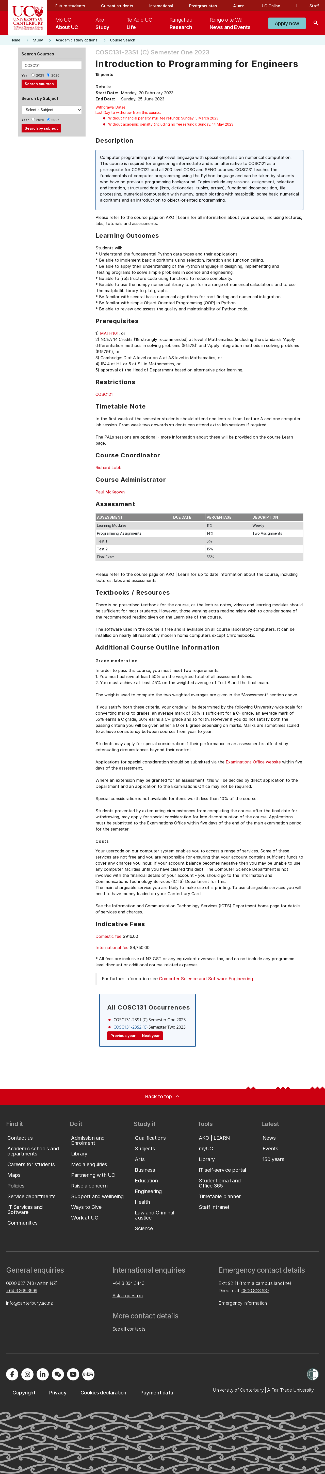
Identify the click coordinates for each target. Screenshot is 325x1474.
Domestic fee (108, 936)
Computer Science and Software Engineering (206, 978)
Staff (314, 5)
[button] (287, 23)
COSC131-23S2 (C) (130, 1027)
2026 (55, 75)
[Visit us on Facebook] (12, 1374)
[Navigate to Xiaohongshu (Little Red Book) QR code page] (88, 1374)
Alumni (239, 5)
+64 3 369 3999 (21, 1290)
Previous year (123, 1035)
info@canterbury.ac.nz (29, 1303)
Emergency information (243, 1303)
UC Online (271, 5)
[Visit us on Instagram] (27, 1374)
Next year (151, 1035)
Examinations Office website (253, 761)
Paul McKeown (110, 491)
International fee (111, 947)
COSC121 (104, 394)
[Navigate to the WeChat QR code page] (58, 1374)
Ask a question (127, 1295)
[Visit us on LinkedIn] (43, 1374)
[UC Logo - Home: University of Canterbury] (27, 18)
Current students (117, 5)
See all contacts (128, 1329)
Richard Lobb (108, 467)
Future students (70, 5)
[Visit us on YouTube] (73, 1374)
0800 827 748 (20, 1283)
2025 (40, 75)
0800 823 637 (255, 1290)
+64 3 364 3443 (128, 1283)
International (161, 5)
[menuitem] (66, 23)
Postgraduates (203, 5)
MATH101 (109, 333)
